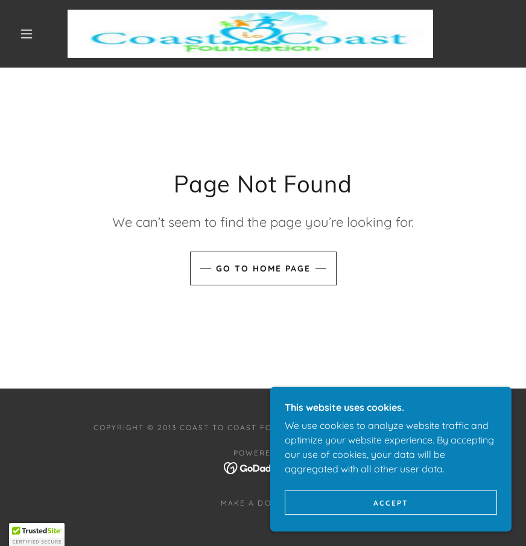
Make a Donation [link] (263, 502)
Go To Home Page (263, 268)
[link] (250, 34)
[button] (26, 34)
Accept (390, 502)
